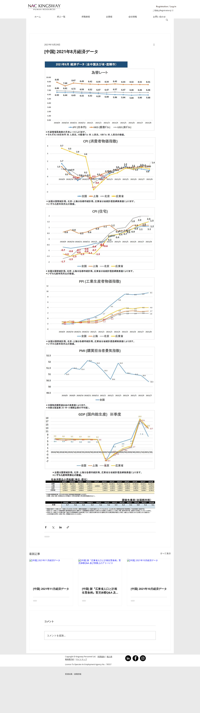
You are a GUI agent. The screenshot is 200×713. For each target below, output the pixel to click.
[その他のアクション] (154, 44)
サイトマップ (81, 659)
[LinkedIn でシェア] (60, 527)
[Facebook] (135, 658)
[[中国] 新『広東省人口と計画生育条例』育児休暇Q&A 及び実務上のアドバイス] (100, 571)
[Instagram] (143, 658)
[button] (162, 6)
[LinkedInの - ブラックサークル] (128, 658)
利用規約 (101, 656)
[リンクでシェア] (67, 527)
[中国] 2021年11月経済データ (51, 589)
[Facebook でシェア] (45, 527)
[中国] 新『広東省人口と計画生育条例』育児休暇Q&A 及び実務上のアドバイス (99, 590)
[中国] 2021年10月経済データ (149, 589)
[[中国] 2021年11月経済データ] (51, 571)
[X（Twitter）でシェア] (53, 527)
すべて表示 (165, 553)
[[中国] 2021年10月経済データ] (149, 571)
